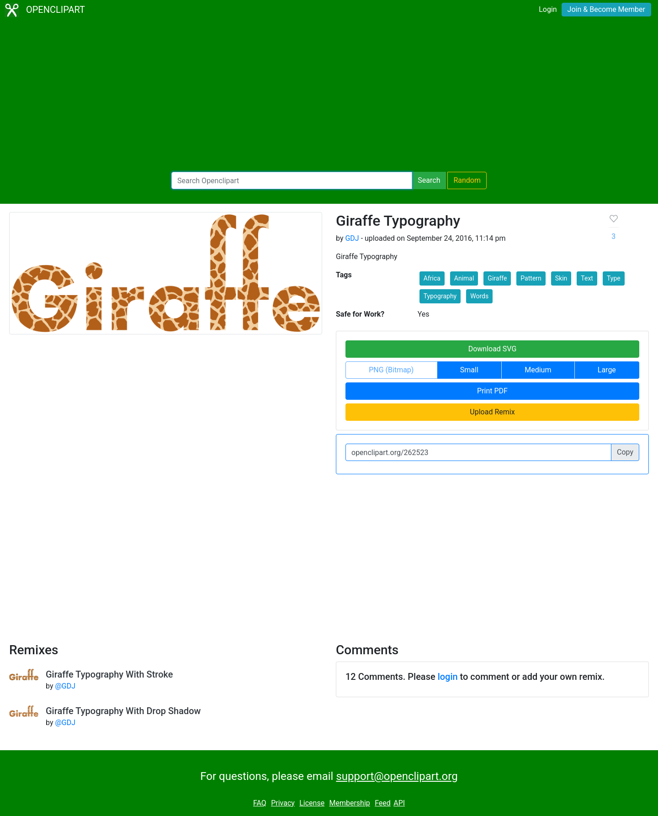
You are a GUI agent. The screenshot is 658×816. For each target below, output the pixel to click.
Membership (349, 803)
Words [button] (479, 296)
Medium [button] (538, 370)
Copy (625, 452)
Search (429, 180)
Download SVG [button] (492, 348)
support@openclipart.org (396, 776)
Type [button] (614, 278)
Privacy (283, 803)
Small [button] (469, 370)
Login (548, 9)
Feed (383, 803)
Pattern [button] (530, 278)
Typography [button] (440, 296)
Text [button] (587, 278)
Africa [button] (432, 278)
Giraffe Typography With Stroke (109, 674)
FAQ (259, 803)
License (311, 803)
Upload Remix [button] (492, 412)
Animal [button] (464, 278)
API (399, 803)
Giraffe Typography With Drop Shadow (123, 710)
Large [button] (607, 370)
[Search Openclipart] (291, 180)
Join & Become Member (606, 9)
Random (467, 180)
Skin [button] (561, 278)
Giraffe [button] (497, 278)
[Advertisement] (329, 96)
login (448, 676)
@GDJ (65, 686)
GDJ (352, 238)
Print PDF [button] (492, 391)
